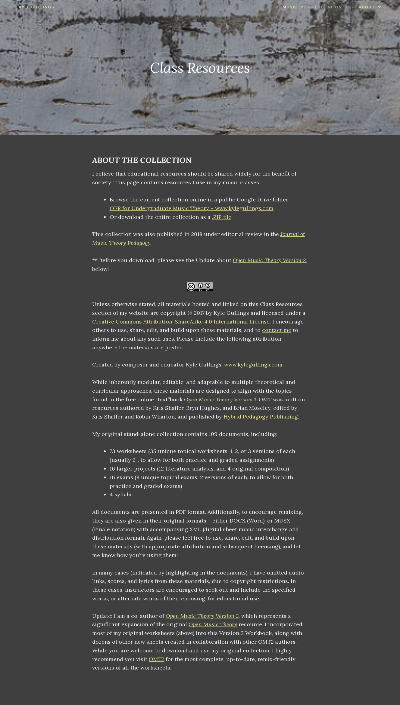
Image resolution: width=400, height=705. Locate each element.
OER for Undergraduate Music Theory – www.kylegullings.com (191, 208)
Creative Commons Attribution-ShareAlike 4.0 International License (181, 321)
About (378, 7)
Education (339, 7)
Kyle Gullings (25, 7)
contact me (276, 329)
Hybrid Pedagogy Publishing (260, 416)
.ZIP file (221, 216)
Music (300, 7)
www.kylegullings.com (253, 364)
